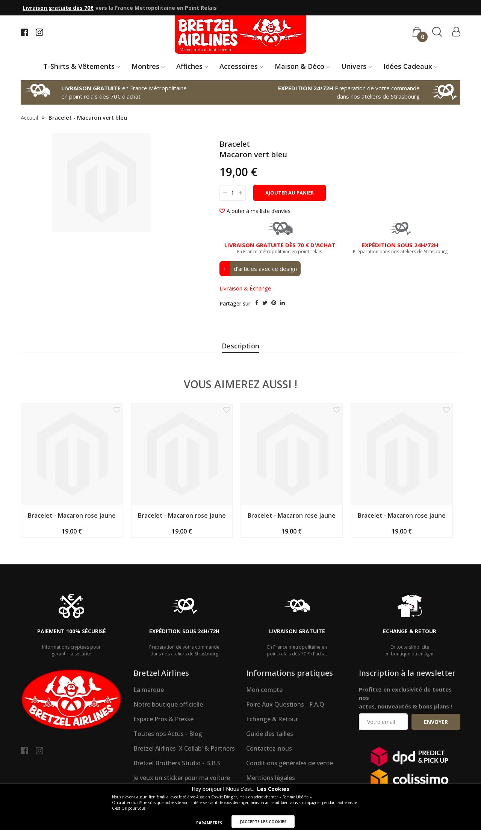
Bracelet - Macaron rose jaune (72, 538)
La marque (148, 712)
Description (240, 345)
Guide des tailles (269, 756)
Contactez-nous (269, 770)
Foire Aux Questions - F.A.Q (285, 726)
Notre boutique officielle (168, 726)
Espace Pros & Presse (163, 741)
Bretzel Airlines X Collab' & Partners (184, 770)
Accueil (29, 117)
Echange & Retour (272, 741)
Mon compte (264, 712)
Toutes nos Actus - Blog (167, 756)
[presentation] (240, 347)
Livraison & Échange (245, 288)
